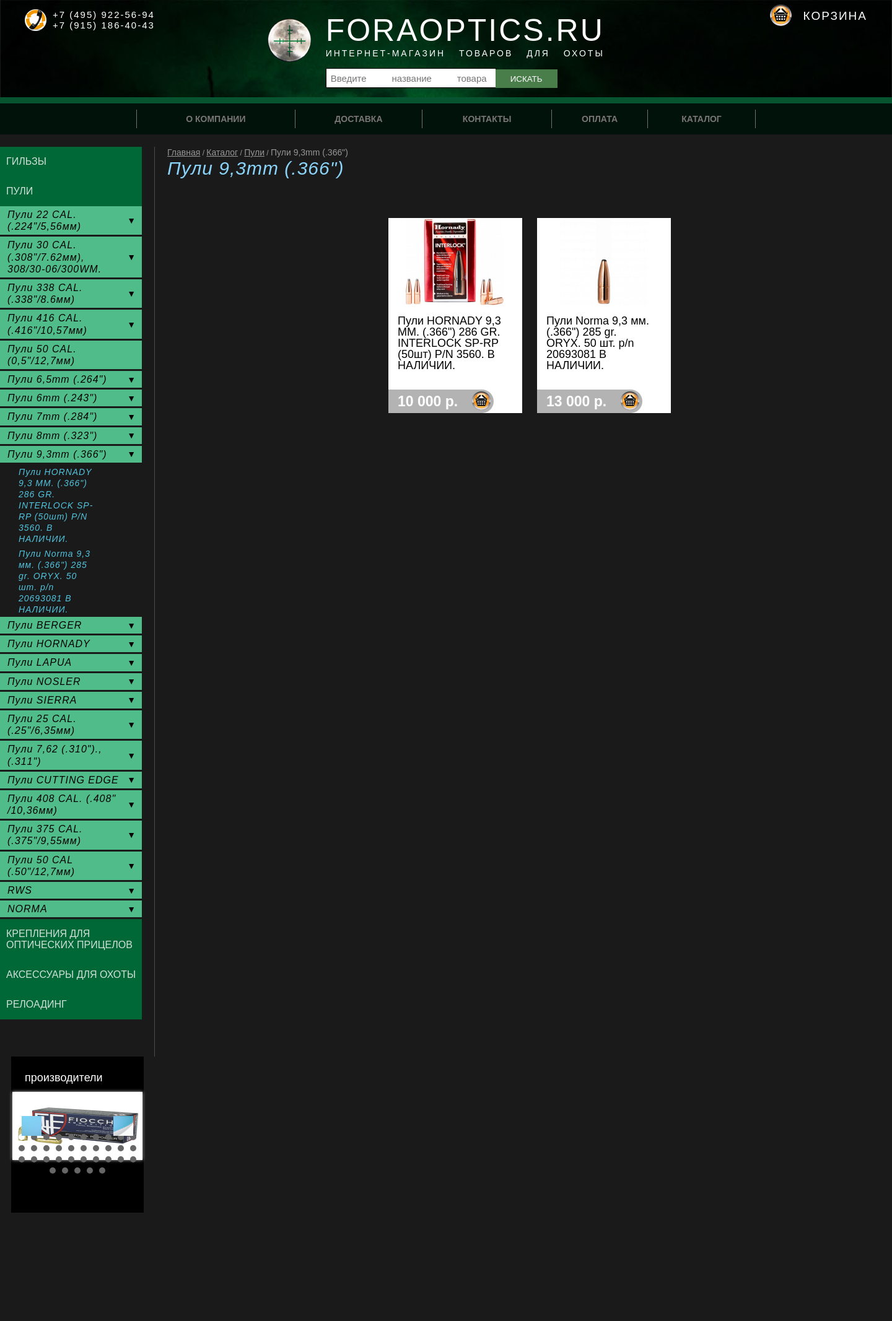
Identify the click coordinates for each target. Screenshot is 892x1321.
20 (133, 1148)
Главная (183, 152)
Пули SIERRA (42, 700)
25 (71, 1159)
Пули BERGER (44, 625)
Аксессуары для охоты (71, 974)
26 (84, 1159)
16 (84, 1148)
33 (77, 1170)
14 (59, 1148)
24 (59, 1159)
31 (53, 1170)
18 (108, 1148)
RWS (19, 890)
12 (34, 1148)
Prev (32, 1126)
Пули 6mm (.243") (52, 398)
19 (121, 1148)
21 (22, 1159)
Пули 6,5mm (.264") (57, 379)
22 (34, 1159)
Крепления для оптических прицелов (69, 939)
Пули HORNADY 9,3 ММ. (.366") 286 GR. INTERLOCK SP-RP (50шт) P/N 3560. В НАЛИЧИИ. (56, 505)
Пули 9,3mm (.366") (57, 454)
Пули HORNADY (48, 644)
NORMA (27, 909)
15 (71, 1148)
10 (133, 1137)
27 (96, 1159)
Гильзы (26, 161)
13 (46, 1148)
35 (102, 1170)
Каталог (222, 152)
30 (133, 1159)
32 (65, 1170)
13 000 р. (576, 401)
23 (46, 1159)
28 (108, 1159)
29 (121, 1159)
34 (90, 1170)
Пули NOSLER (44, 681)
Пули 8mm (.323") (52, 435)
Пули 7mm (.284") (52, 416)
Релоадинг (36, 1004)
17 (96, 1148)
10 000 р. (428, 401)
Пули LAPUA (39, 662)
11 (22, 1148)
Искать (526, 79)
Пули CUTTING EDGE (63, 780)
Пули (254, 152)
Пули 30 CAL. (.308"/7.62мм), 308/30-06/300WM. (54, 257)
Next (123, 1126)
